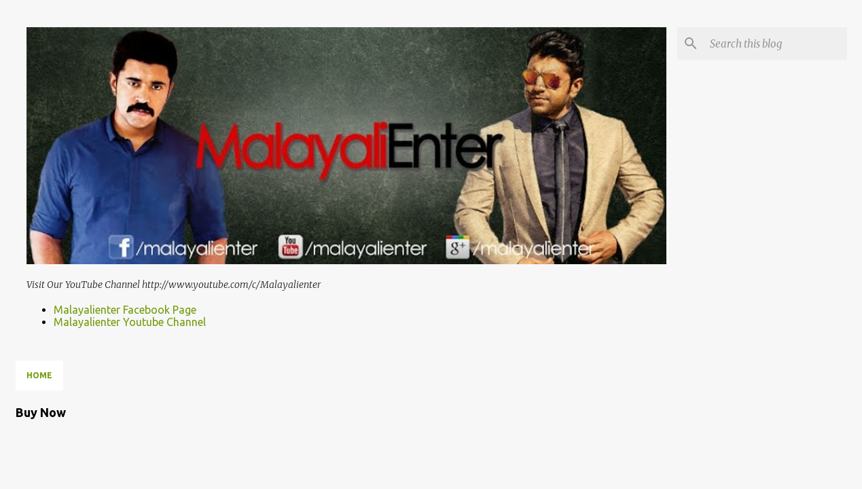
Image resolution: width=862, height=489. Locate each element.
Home (39, 375)
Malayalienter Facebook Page (125, 310)
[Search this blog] (775, 43)
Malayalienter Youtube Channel (130, 322)
